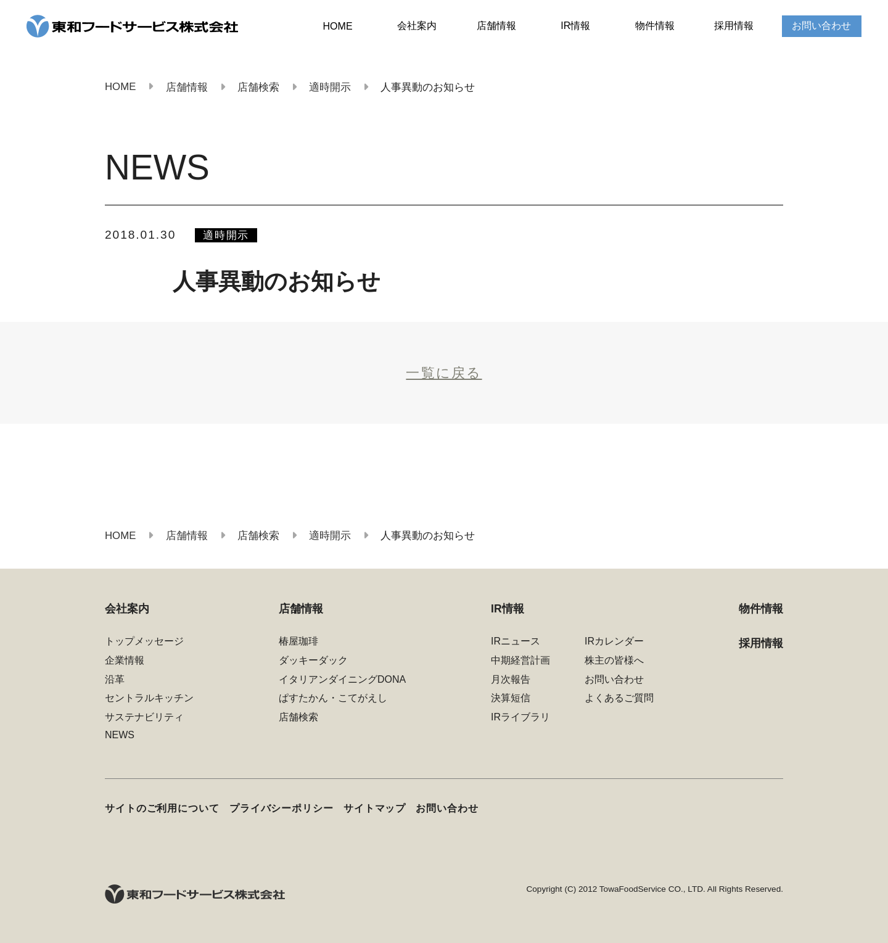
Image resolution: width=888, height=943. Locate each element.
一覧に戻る (444, 373)
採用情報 (734, 25)
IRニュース (515, 641)
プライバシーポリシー (281, 807)
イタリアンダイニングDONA (342, 679)
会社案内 (417, 25)
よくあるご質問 (619, 698)
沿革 (115, 679)
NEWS (119, 735)
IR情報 (575, 25)
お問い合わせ (821, 25)
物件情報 (655, 25)
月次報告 (510, 679)
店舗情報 (496, 25)
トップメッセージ (144, 641)
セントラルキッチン (149, 698)
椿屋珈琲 (298, 641)
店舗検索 (298, 717)
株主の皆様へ (614, 660)
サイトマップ (374, 807)
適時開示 (226, 235)
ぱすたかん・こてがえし (333, 698)
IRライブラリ (520, 717)
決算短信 (510, 698)
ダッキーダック (313, 660)
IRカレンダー (614, 641)
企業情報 (124, 660)
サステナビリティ (144, 717)
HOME (338, 26)
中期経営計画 (520, 660)
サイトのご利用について (162, 807)
